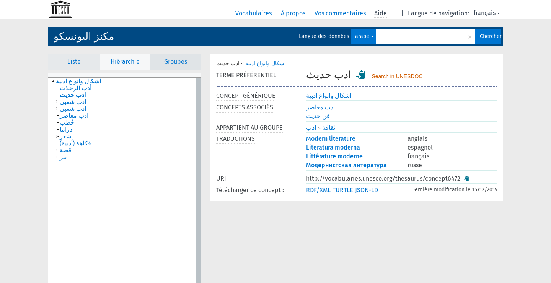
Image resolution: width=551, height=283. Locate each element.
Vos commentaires (341, 13)
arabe (364, 36)
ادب (311, 127)
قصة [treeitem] (66, 150)
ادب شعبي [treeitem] (73, 102)
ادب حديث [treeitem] (73, 95)
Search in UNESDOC (397, 76)
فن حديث (318, 116)
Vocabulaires (254, 13)
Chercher (490, 36)
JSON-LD (366, 190)
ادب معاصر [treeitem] (74, 115)
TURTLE (343, 190)
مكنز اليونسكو (84, 36)
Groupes (175, 61)
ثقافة (328, 127)
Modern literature (330, 138)
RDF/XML (318, 190)
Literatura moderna (333, 147)
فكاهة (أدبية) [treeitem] (75, 143)
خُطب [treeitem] (67, 122)
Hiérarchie (125, 61)
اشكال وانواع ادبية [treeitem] (78, 81)
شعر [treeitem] (65, 136)
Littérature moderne (334, 156)
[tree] (124, 180)
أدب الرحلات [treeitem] (75, 88)
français (487, 12)
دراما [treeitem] (66, 129)
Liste (74, 61)
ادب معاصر (320, 107)
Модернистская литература (346, 165)
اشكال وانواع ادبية (265, 63)
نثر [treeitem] (63, 157)
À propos (294, 13)
